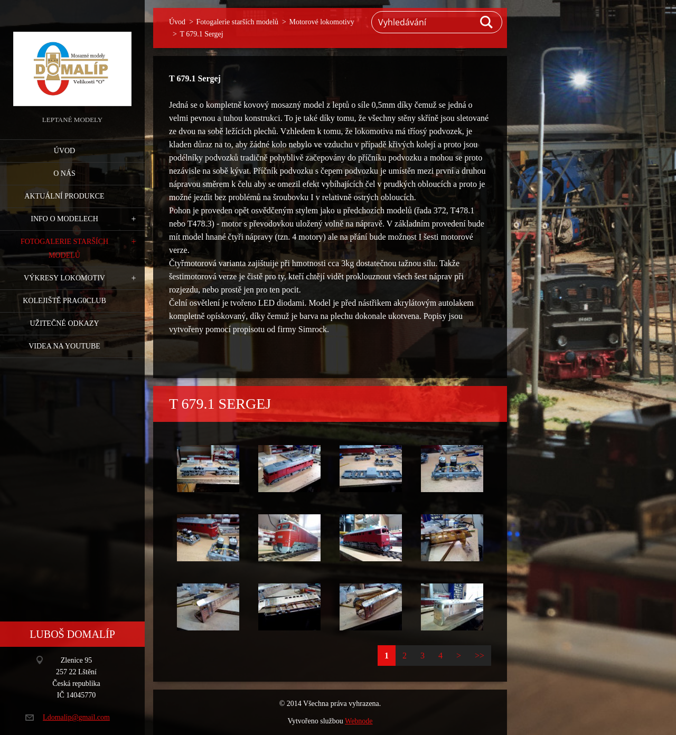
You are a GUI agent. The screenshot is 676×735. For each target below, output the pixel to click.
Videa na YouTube (64, 346)
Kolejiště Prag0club (64, 301)
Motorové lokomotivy (321, 22)
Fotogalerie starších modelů (64, 248)
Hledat (487, 22)
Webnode (359, 721)
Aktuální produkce (64, 196)
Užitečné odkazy (64, 323)
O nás (64, 173)
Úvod (64, 151)
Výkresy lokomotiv (64, 278)
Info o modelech (64, 219)
